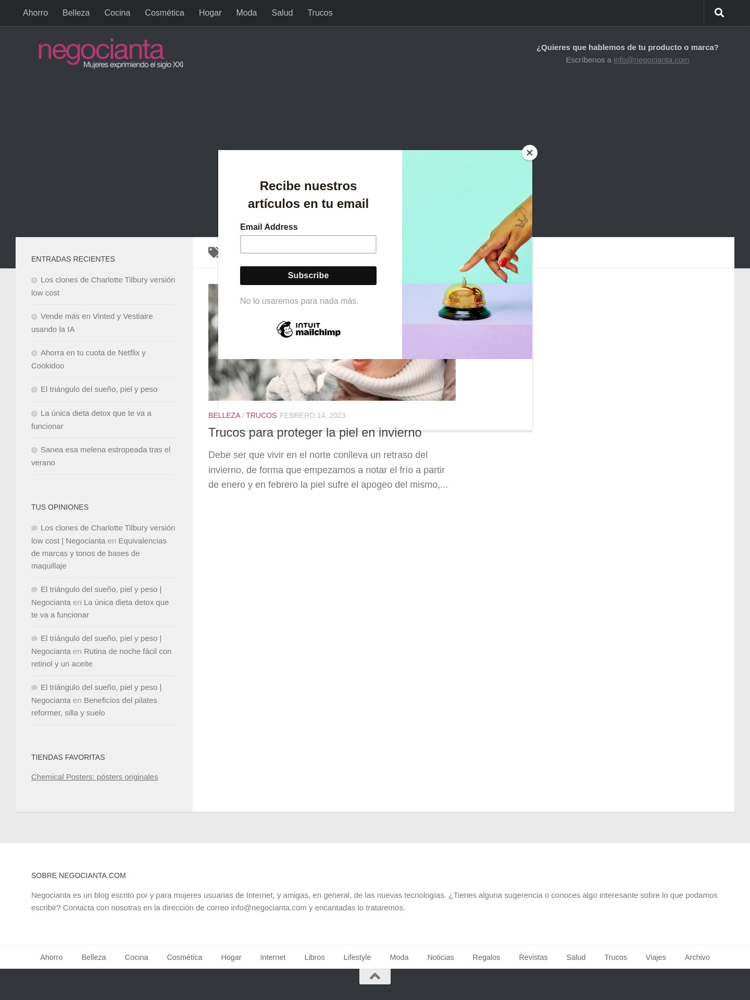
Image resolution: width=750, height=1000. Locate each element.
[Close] (530, 153)
